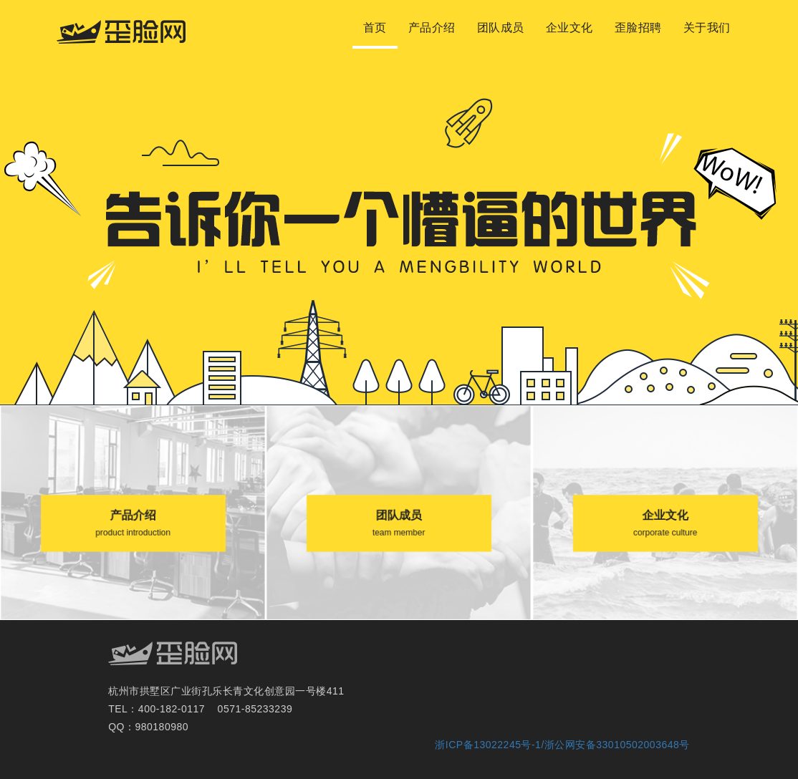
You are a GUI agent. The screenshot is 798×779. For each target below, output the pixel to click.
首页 (375, 27)
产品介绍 (432, 27)
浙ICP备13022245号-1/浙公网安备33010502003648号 (562, 744)
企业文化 (569, 27)
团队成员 (500, 27)
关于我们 (707, 27)
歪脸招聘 (638, 27)
